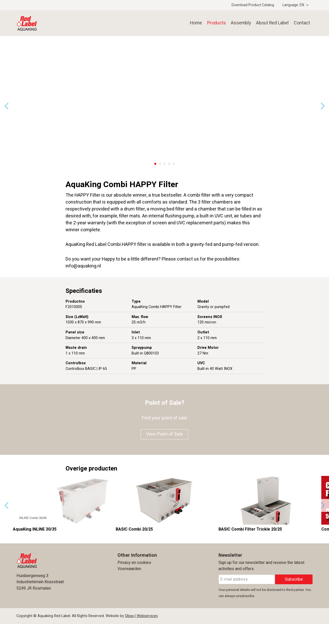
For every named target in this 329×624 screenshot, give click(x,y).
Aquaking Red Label (50, 23)
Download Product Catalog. (253, 5)
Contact (302, 23)
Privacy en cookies (134, 563)
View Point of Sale (164, 434)
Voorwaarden (129, 569)
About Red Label (271, 23)
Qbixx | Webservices (141, 616)
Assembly (239, 23)
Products (214, 23)
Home (194, 23)
